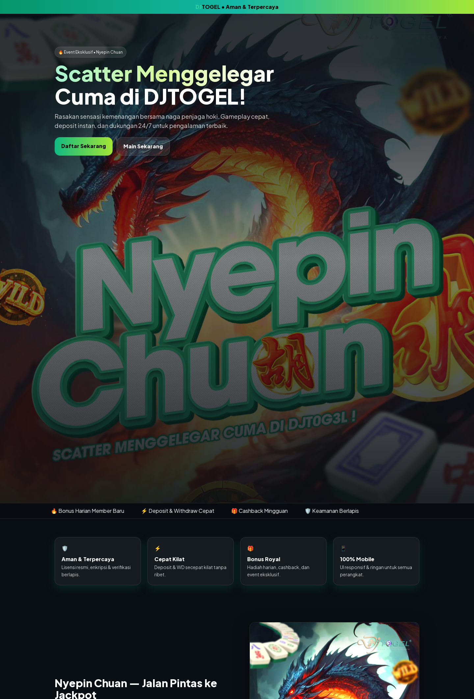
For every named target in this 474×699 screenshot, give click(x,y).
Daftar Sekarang (83, 145)
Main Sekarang (143, 146)
